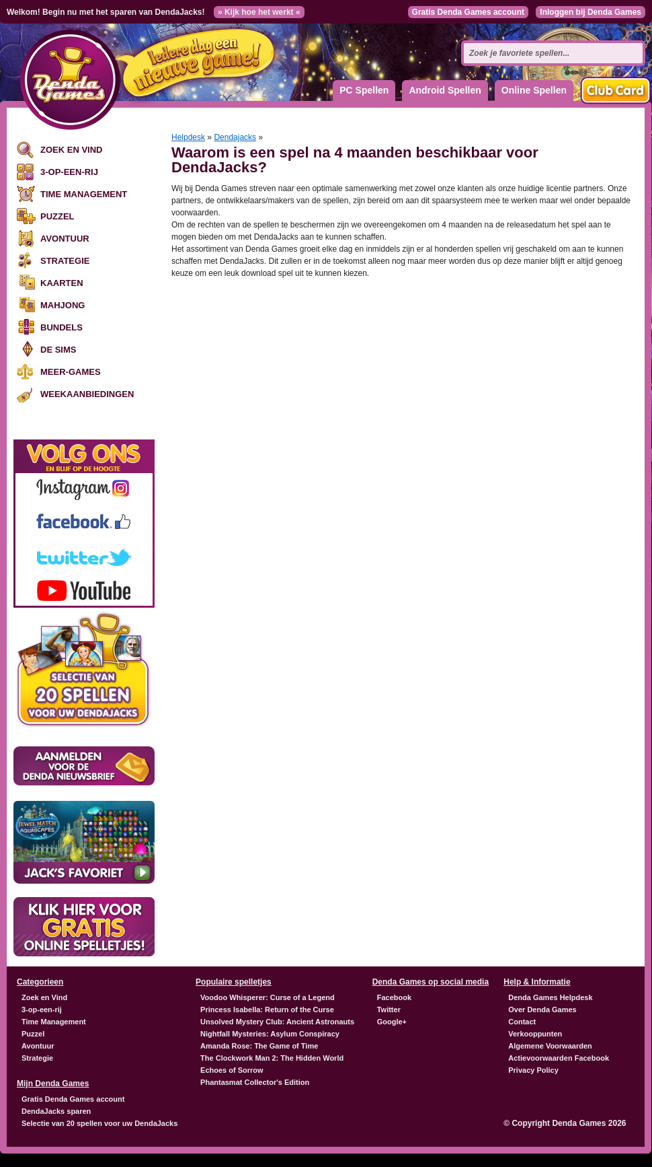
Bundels (61, 327)
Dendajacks (235, 137)
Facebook (394, 997)
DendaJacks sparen (56, 1111)
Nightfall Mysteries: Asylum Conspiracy (269, 1034)
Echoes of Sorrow (231, 1070)
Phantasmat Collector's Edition (254, 1082)
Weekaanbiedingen (87, 394)
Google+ (392, 1022)
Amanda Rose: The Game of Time (259, 1046)
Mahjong (62, 305)
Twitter (389, 1009)
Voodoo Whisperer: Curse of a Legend (267, 997)
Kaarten (61, 283)
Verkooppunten (535, 1034)
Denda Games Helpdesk (550, 997)
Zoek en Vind (71, 150)
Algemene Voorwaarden (550, 1046)
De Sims (58, 350)
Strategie (64, 261)
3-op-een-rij (69, 172)
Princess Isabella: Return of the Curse (267, 1009)
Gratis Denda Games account (468, 12)
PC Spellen (364, 90)
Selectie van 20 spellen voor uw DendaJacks (99, 1123)
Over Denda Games (542, 1009)
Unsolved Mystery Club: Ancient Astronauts (277, 1022)
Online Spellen (534, 90)
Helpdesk (188, 137)
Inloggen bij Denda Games (590, 12)
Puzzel (57, 216)
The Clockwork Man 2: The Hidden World (271, 1058)
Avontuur (64, 239)
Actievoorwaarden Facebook (558, 1058)
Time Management (83, 194)
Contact (522, 1022)
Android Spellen (445, 90)
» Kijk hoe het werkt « (259, 12)
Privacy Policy (533, 1070)
